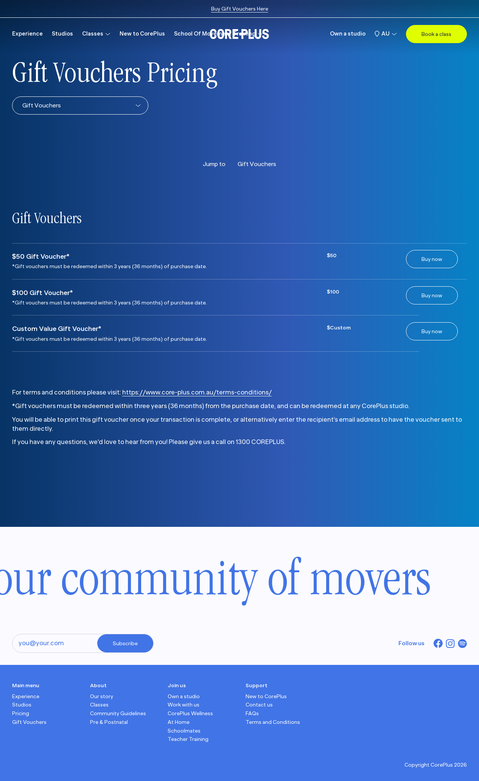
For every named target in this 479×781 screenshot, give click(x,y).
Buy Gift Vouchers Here (239, 9)
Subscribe (125, 643)
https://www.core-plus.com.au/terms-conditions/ (197, 392)
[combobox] (22, 105)
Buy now (431, 259)
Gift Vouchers (257, 164)
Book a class (436, 34)
